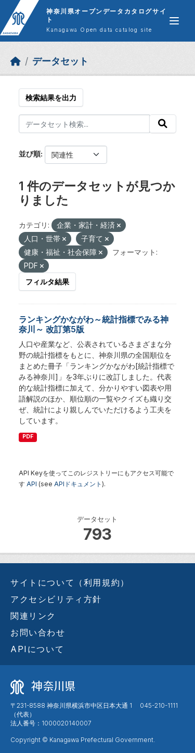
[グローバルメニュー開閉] (174, 20)
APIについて (37, 649)
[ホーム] (15, 61)
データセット (60, 61)
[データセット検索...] (84, 123)
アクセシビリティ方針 (56, 599)
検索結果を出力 (50, 97)
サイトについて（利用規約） (69, 582)
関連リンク (33, 616)
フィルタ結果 (47, 281)
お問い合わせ (38, 632)
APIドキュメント (78, 484)
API (32, 484)
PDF (27, 436)
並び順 (30, 153)
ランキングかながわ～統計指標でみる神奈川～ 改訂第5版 (93, 324)
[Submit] (162, 123)
